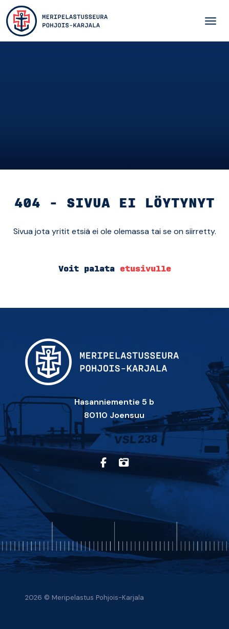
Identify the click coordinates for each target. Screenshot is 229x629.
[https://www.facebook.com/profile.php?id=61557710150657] (103, 463)
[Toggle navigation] (210, 21)
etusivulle (145, 269)
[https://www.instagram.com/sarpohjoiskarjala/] (124, 463)
